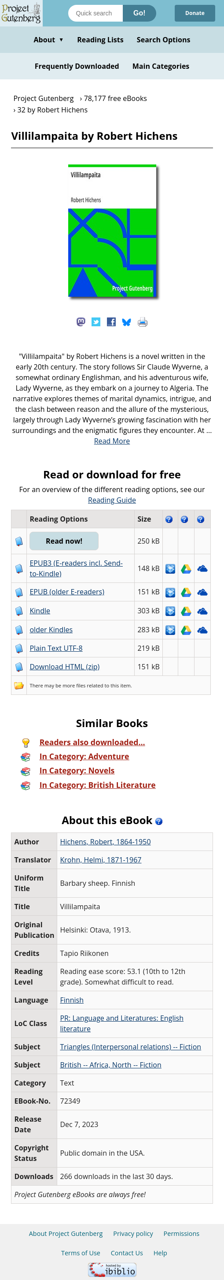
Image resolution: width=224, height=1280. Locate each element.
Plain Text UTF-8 (55, 648)
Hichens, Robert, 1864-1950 (105, 842)
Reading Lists (100, 40)
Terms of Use (80, 1253)
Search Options (164, 40)
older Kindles (51, 629)
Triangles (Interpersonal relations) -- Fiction (130, 1047)
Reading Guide (112, 500)
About (48, 39)
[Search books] (95, 13)
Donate (195, 13)
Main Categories (161, 66)
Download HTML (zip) (64, 667)
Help (160, 1253)
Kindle (39, 611)
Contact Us (127, 1253)
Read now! (64, 541)
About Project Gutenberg (66, 1233)
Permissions (182, 1233)
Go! (139, 13)
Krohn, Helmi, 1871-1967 (100, 860)
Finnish (72, 1000)
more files (73, 685)
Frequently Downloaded (77, 66)
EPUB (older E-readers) (66, 592)
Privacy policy (133, 1233)
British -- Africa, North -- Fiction (110, 1065)
